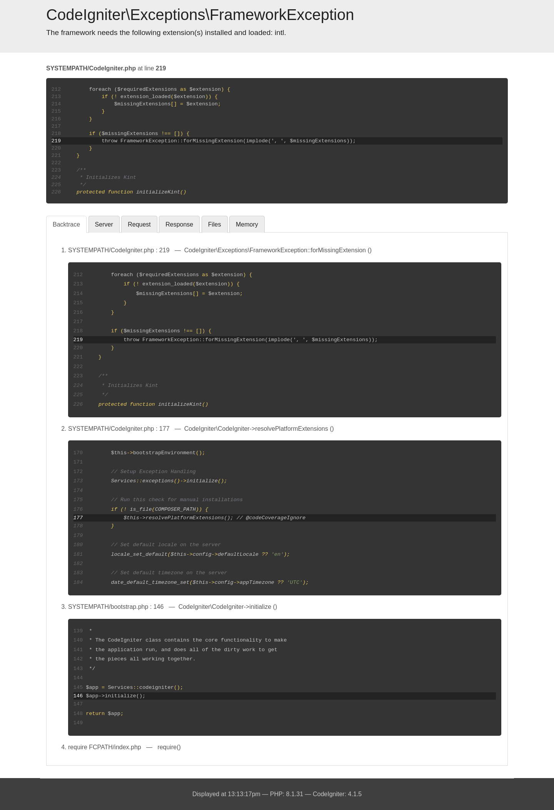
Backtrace (66, 224)
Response (179, 224)
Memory (247, 224)
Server (104, 224)
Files (214, 224)
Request (139, 224)
